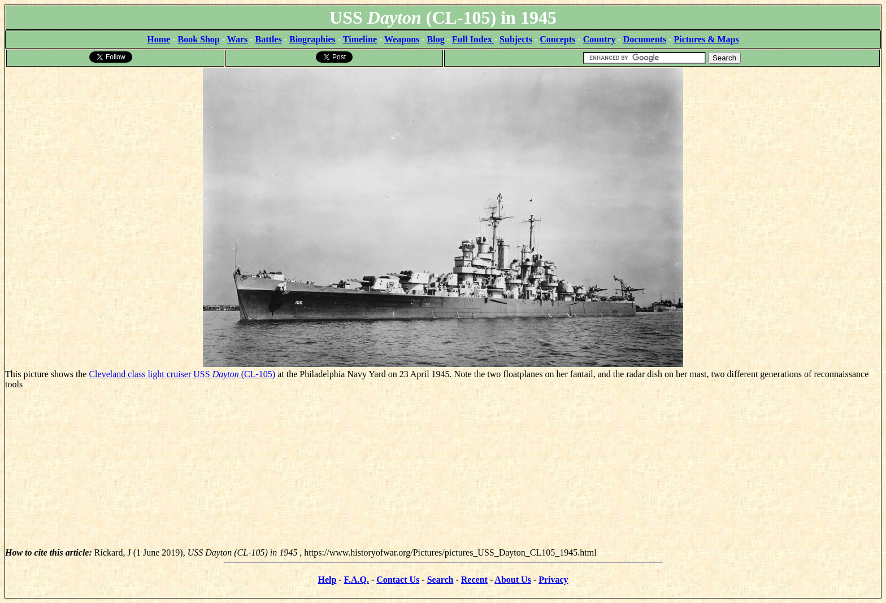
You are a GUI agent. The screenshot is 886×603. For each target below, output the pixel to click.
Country (599, 39)
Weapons (401, 39)
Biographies (312, 39)
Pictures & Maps (706, 39)
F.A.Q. (356, 579)
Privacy (553, 579)
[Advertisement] (443, 469)
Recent (474, 579)
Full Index (473, 39)
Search (440, 579)
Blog (436, 39)
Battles (268, 39)
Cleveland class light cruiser (140, 374)
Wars (237, 39)
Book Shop (198, 39)
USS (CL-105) (234, 374)
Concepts (557, 39)
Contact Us (397, 579)
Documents (644, 39)
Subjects (516, 39)
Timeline (360, 39)
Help (327, 579)
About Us (512, 579)
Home (158, 39)
